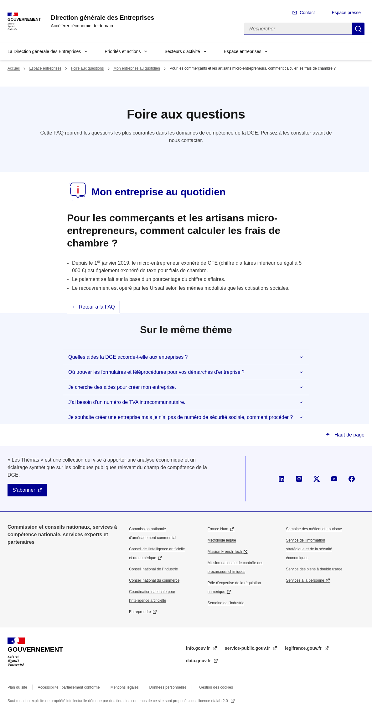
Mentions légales (125, 687)
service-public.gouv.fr (248, 648)
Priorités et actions (123, 51)
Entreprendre (140, 612)
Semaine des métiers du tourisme (314, 529)
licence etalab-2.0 (214, 701)
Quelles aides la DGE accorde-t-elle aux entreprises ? (128, 357)
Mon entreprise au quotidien (136, 68)
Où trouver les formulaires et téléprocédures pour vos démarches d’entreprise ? (156, 372)
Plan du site (17, 687)
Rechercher (358, 29)
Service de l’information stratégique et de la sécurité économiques (309, 549)
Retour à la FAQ (97, 307)
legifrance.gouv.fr (304, 648)
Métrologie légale (222, 540)
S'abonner (24, 490)
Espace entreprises (242, 51)
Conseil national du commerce (154, 580)
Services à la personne (305, 580)
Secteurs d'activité (182, 51)
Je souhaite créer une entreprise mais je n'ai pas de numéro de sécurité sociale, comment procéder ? (180, 417)
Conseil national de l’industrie (153, 569)
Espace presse (346, 12)
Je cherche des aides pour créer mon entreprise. (122, 387)
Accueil (14, 68)
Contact (307, 12)
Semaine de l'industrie (226, 603)
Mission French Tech (225, 551)
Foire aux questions (87, 68)
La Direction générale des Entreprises (44, 51)
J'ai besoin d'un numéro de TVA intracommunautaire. (126, 402)
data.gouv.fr (199, 660)
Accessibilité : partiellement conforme (69, 687)
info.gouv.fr (198, 648)
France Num (218, 529)
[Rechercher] (298, 29)
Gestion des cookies (216, 687)
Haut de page (348, 434)
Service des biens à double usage (314, 569)
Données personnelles (168, 687)
